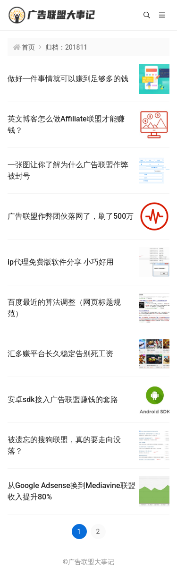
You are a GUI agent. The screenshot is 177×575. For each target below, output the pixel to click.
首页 (28, 47)
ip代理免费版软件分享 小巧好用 (61, 261)
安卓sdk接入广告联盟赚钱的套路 (63, 399)
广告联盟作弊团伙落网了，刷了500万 (71, 216)
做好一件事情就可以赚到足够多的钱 (68, 78)
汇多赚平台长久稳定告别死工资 (60, 353)
